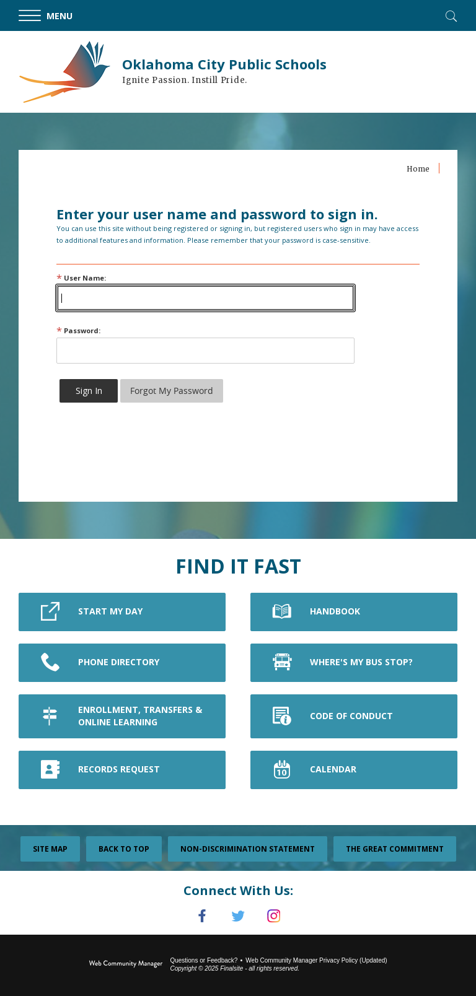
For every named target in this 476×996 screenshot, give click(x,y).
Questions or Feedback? (203, 960)
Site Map (50, 849)
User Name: (81, 278)
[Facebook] (202, 916)
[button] (55, 15)
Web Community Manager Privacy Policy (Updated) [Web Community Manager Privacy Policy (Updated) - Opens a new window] (316, 960)
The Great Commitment (395, 849)
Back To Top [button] (124, 849)
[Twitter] (238, 916)
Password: (78, 330)
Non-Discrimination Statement (247, 849)
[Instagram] (274, 916)
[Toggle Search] (450, 14)
